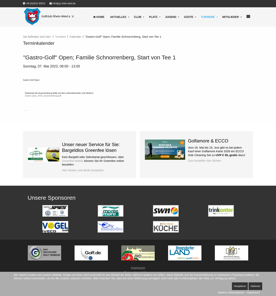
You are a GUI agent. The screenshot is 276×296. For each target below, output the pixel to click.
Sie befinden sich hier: (37, 36)
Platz (153, 16)
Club (137, 16)
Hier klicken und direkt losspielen (83, 170)
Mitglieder (230, 16)
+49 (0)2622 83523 (34, 3)
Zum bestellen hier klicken (204, 160)
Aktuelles (118, 16)
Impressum (138, 267)
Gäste (188, 16)
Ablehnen (255, 286)
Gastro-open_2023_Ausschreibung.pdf (43, 96)
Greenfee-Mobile (72, 160)
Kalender (75, 36)
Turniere (208, 16)
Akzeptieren (240, 286)
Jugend (170, 16)
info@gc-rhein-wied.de (62, 3)
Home (98, 16)
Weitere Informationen (231, 292)
